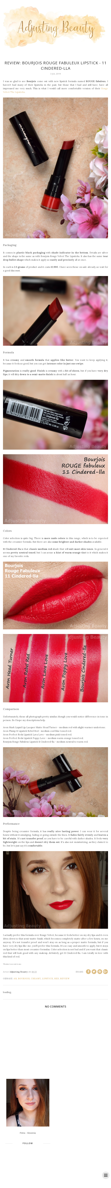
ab (15, 978)
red (56, 978)
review (65, 978)
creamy (36, 978)
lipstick (47, 978)
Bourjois (24, 978)
